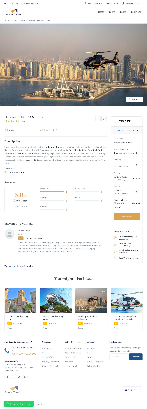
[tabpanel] (20, 309)
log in (16, 266)
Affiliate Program (95, 361)
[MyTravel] (13, 390)
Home (101, 12)
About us (46, 348)
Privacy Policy (93, 366)
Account (91, 348)
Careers (45, 352)
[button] (104, 118)
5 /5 (20, 238)
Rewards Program (73, 352)
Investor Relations (73, 348)
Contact (90, 357)
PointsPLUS (70, 357)
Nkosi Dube (24, 230)
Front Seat (120, 203)
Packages (136, 12)
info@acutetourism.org (30, 3)
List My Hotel (71, 366)
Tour (15, 20)
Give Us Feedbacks (50, 366)
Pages (124, 12)
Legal (89, 352)
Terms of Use (48, 357)
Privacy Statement (50, 361)
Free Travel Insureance (129, 258)
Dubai (22, 20)
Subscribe (136, 357)
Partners (69, 361)
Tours (113, 12)
